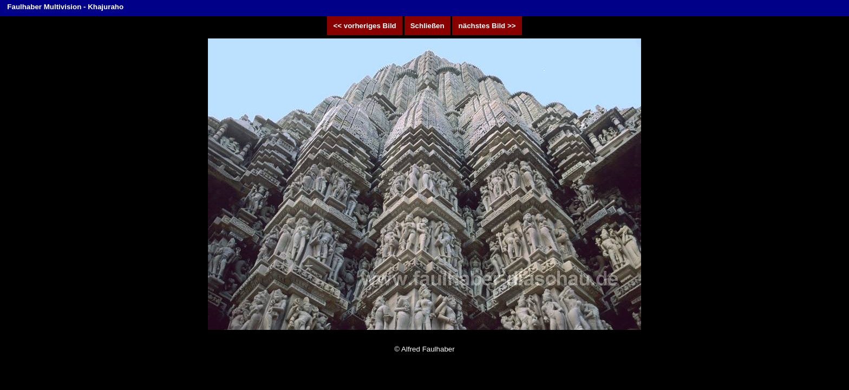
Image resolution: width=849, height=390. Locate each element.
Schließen (427, 26)
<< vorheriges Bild (364, 26)
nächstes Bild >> (486, 26)
